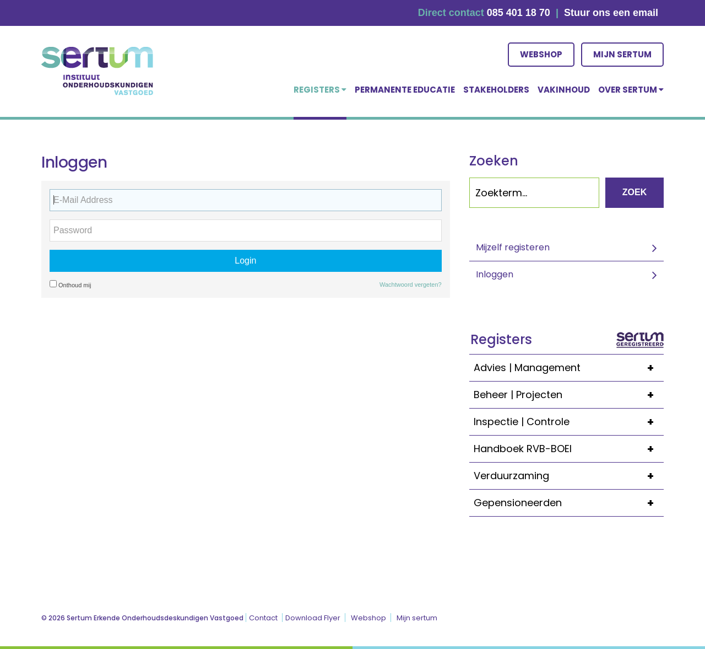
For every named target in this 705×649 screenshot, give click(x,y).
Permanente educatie (405, 89)
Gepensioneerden (569, 503)
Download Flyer (312, 618)
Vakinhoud (564, 89)
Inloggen (494, 274)
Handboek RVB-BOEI (569, 449)
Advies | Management (569, 368)
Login (245, 260)
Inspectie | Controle (569, 422)
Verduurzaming (569, 476)
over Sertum (631, 89)
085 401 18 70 (518, 12)
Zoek (634, 192)
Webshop (541, 54)
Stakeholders (496, 89)
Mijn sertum (622, 54)
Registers (320, 89)
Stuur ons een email (611, 12)
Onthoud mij (70, 284)
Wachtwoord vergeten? (410, 284)
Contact (263, 618)
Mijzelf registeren (513, 247)
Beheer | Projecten (569, 395)
